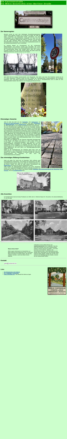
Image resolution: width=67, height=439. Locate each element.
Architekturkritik (17, 170)
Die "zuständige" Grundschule (11, 273)
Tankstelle (25, 122)
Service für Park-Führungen (11, 123)
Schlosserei (35, 122)
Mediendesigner (10, 124)
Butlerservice (22, 124)
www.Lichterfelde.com (9, 274)
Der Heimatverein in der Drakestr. (12, 272)
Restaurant (37, 123)
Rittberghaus (7, 165)
